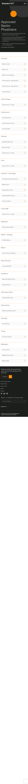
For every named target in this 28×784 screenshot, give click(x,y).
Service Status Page (5, 423)
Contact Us (5, 418)
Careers (2, 432)
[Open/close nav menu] (25, 3)
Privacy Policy (4, 425)
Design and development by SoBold (8, 456)
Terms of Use (4, 428)
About (2, 430)
